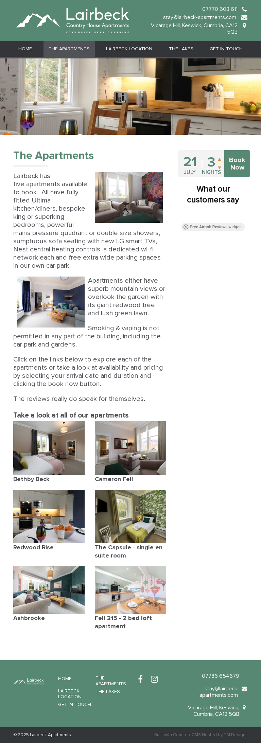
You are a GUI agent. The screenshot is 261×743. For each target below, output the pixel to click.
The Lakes (181, 49)
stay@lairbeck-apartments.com (200, 17)
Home (25, 49)
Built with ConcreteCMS (177, 735)
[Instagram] (154, 680)
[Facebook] (140, 680)
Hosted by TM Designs (225, 735)
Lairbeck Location (129, 49)
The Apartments (69, 49)
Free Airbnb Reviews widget (212, 227)
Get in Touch (226, 49)
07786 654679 (220, 676)
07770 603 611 (220, 9)
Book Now (237, 164)
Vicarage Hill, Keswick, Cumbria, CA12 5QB (194, 28)
